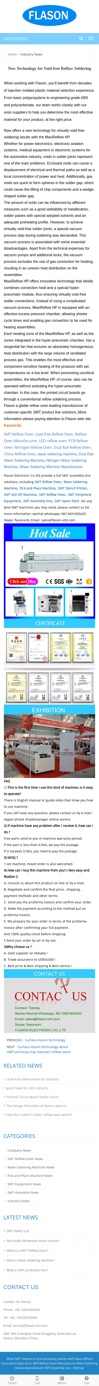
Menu (62, 1380)
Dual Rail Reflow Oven (72, 447)
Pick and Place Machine (37, 488)
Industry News (19, 1201)
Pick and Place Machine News (30, 1175)
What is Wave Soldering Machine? (30, 1260)
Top (86, 1380)
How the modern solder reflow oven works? (39, 1114)
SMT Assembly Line (58, 1368)
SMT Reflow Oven (18, 434)
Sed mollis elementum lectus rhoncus (32, 1241)
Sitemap (78, 1368)
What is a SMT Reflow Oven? (27, 1250)
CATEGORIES (15, 38)
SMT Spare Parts (66, 501)
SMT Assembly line (37, 501)
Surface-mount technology (45, 1040)
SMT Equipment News (24, 1184)
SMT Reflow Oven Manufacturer (54, 1363)
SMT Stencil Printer (72, 488)
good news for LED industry (27, 1088)
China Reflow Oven (20, 453)
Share (12, 1380)
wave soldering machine (57, 454)
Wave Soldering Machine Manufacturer (51, 467)
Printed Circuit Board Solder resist (32, 1097)
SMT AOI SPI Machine (20, 494)
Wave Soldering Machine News (31, 1167)
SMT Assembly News (23, 1192)
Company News (19, 1150)
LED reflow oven (53, 440)
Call (37, 1380)
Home (12, 54)
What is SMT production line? (27, 1270)
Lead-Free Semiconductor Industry (32, 1079)
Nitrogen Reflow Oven (33, 447)
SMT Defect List (17, 1231)
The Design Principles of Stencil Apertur (36, 1106)
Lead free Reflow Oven (54, 434)
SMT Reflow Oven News (25, 1159)
